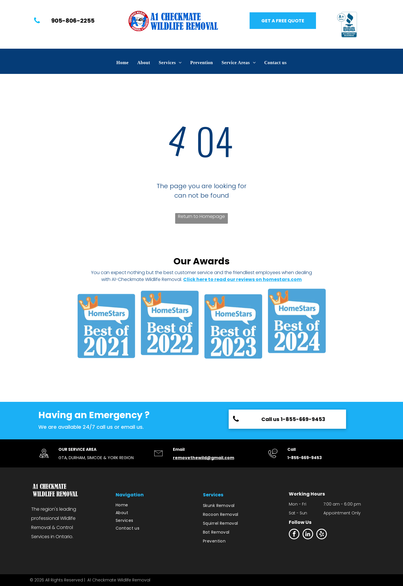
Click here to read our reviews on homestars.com (242, 279)
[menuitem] (122, 63)
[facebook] (294, 535)
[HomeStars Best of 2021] (106, 328)
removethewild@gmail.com (203, 458)
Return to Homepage (201, 216)
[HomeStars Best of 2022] (170, 328)
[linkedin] (308, 535)
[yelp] (321, 535)
